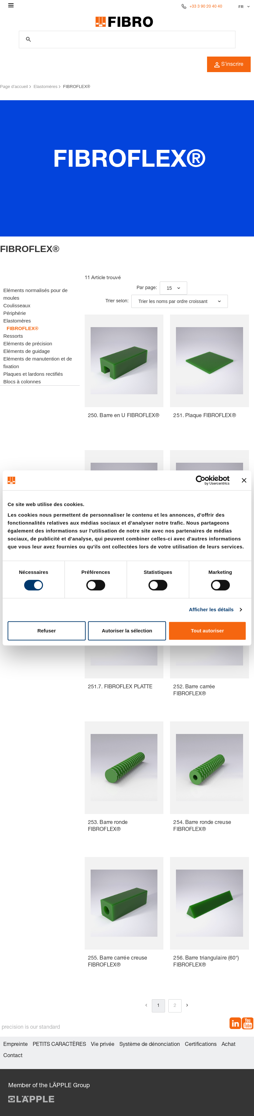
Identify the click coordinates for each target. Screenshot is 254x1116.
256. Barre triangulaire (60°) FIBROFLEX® (206, 962)
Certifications (201, 1045)
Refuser (46, 630)
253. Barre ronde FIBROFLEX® (108, 826)
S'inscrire (228, 64)
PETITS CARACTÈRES (59, 1045)
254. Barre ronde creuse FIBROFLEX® (202, 826)
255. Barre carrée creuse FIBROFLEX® (117, 962)
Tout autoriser (207, 630)
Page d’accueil (14, 86)
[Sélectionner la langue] (243, 6)
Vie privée (102, 1045)
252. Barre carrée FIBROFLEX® (194, 691)
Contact (12, 1056)
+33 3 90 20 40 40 (206, 7)
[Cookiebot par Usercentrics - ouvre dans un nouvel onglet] (201, 480)
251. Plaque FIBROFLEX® (204, 416)
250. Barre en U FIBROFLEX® (124, 416)
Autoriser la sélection (127, 630)
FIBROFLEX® (76, 86)
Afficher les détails (211, 609)
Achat (228, 1045)
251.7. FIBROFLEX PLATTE (120, 687)
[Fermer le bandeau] (244, 480)
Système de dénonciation (149, 1045)
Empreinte (15, 1045)
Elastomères (46, 86)
